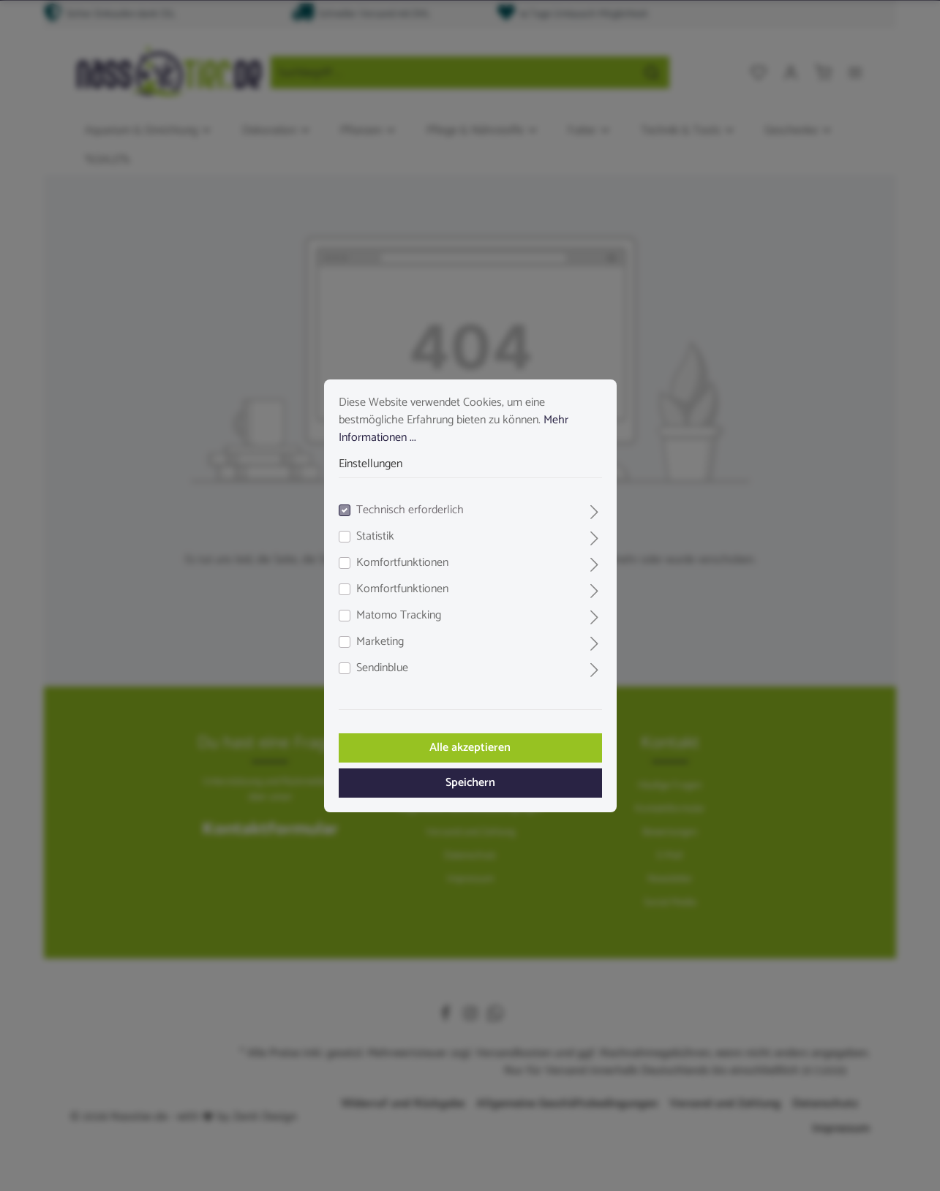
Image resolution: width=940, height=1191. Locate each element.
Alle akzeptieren (470, 747)
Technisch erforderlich (410, 510)
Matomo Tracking (398, 615)
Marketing (380, 642)
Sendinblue (382, 668)
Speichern (470, 783)
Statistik (375, 536)
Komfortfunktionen (402, 563)
